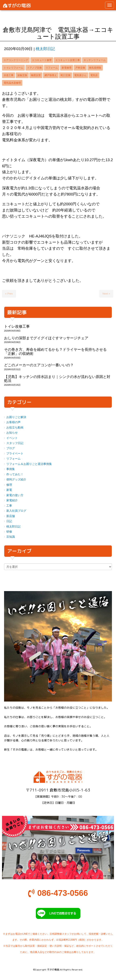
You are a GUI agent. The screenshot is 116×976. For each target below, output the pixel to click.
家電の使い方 (14, 495)
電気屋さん (80, 75)
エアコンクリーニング (16, 60)
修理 (9, 484)
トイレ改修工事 (17, 326)
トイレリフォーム (13, 67)
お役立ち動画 (14, 427)
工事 (9, 505)
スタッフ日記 (14, 443)
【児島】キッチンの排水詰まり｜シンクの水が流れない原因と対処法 (57, 379)
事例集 (10, 469)
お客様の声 (13, 422)
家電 (9, 489)
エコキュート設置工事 (67, 60)
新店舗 (10, 516)
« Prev (9, 293)
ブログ (10, 448)
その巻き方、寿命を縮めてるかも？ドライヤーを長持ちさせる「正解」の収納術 (55, 351)
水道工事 (8, 75)
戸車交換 (80, 67)
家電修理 (66, 67)
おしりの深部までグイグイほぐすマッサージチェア (46, 338)
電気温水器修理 (12, 82)
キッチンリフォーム (95, 60)
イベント (12, 438)
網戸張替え (51, 75)
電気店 (94, 75)
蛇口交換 (65, 75)
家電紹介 (12, 500)
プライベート (14, 453)
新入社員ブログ (16, 510)
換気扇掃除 (95, 67)
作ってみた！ (14, 474)
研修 (9, 531)
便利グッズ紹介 (16, 479)
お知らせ (12, 432)
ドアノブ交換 (34, 67)
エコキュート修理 (41, 60)
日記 (9, 521)
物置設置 (36, 75)
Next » (106, 293)
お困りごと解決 (16, 417)
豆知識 (10, 536)
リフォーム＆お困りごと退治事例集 (29, 464)
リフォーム (52, 67)
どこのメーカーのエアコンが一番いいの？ (39, 365)
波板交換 (22, 75)
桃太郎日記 (45, 49)
